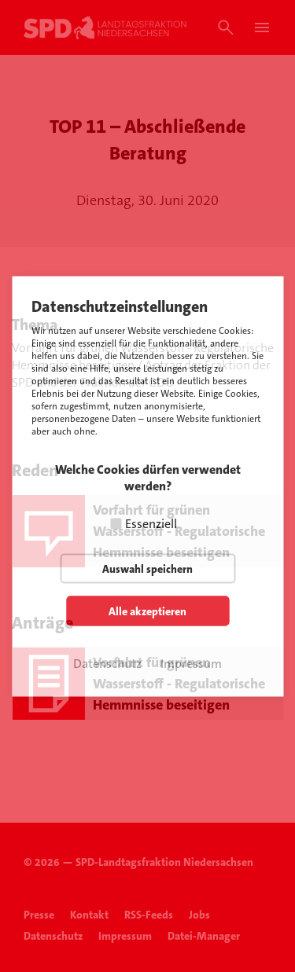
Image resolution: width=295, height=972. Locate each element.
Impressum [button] (191, 663)
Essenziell (151, 523)
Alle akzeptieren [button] (147, 610)
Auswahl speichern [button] (147, 568)
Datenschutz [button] (107, 663)
